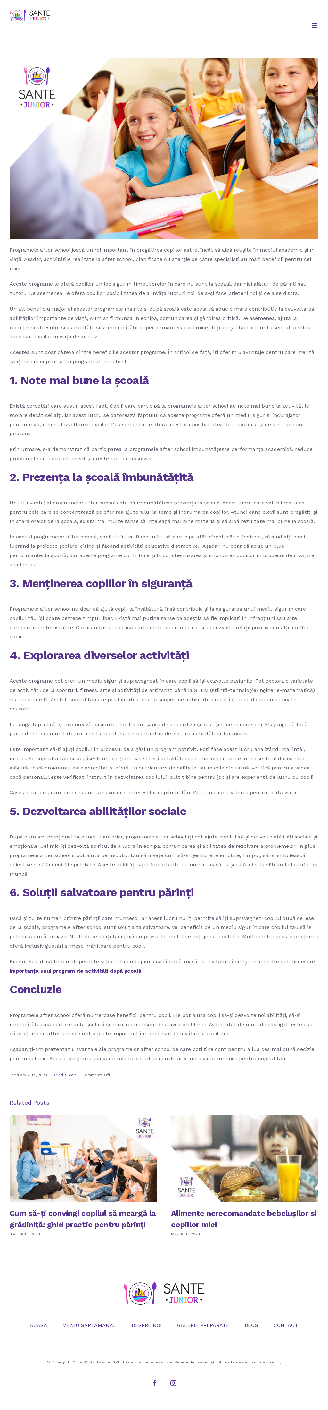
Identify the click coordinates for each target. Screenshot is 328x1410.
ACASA (38, 1325)
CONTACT (286, 1325)
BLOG (251, 1325)
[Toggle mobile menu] (315, 25)
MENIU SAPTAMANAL (89, 1325)
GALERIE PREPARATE (203, 1325)
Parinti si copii (64, 1075)
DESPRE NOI (147, 1325)
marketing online (211, 1362)
